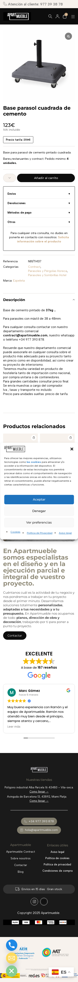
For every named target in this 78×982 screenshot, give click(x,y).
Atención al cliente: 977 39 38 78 (33, 4)
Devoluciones (16, 203)
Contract (34, 267)
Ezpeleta (19, 280)
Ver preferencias (39, 522)
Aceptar (39, 499)
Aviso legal (65, 533)
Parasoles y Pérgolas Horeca (47, 271)
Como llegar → (39, 791)
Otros (11, 222)
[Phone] (11, 945)
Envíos (11, 193)
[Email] (11, 958)
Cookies (15, 531)
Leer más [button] (13, 727)
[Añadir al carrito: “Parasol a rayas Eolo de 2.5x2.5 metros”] (33, 437)
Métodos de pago (19, 212)
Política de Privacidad (39, 533)
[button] (72, 449)
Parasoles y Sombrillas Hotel (47, 275)
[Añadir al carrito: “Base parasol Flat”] (70, 437)
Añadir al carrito (46, 178)
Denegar (39, 511)
